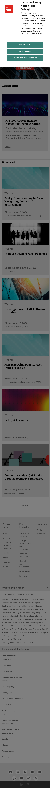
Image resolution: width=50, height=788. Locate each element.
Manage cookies (25, 51)
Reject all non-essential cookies (25, 57)
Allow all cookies (25, 44)
